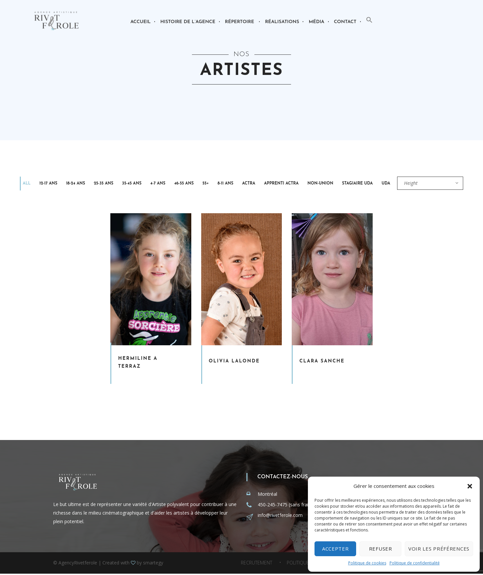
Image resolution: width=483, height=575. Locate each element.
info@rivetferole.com (280, 516)
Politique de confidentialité (415, 563)
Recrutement (256, 564)
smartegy (153, 564)
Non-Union (276, 184)
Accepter (335, 548)
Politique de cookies (367, 563)
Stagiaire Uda (309, 184)
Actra (212, 184)
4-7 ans (136, 184)
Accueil (140, 21)
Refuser (380, 548)
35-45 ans (114, 184)
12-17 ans (43, 184)
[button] (469, 486)
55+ (177, 184)
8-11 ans (193, 184)
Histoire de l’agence (187, 21)
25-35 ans (90, 184)
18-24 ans (65, 184)
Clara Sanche (322, 362)
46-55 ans (159, 184)
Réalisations (282, 21)
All (25, 184)
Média (316, 21)
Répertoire (239, 21)
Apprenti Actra (241, 184)
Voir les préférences (438, 548)
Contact (345, 21)
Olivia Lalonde (234, 362)
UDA (334, 184)
